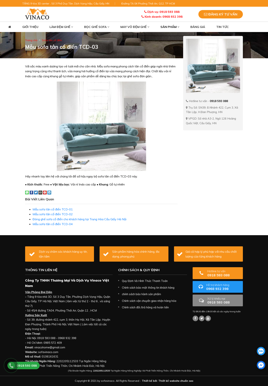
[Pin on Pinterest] (45, 192)
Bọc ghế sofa (96, 27)
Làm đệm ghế (61, 27)
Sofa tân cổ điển (52, 40)
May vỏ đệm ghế (134, 27)
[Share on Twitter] (36, 192)
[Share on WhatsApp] (27, 192)
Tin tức (222, 27)
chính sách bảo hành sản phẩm (141, 294)
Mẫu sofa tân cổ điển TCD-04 (53, 224)
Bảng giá (197, 27)
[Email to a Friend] (40, 192)
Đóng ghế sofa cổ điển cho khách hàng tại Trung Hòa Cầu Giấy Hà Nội (79, 219)
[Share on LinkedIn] (49, 192)
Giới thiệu (30, 27)
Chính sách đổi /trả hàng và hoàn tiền (145, 307)
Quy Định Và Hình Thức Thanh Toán (145, 281)
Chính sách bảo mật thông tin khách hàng (148, 287)
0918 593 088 (223, 273)
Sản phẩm (169, 27)
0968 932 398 (223, 287)
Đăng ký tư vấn (220, 14)
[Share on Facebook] (31, 192)
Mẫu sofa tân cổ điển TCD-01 (53, 209)
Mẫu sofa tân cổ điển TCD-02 (53, 214)
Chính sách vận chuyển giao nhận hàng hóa (149, 301)
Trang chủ (31, 40)
